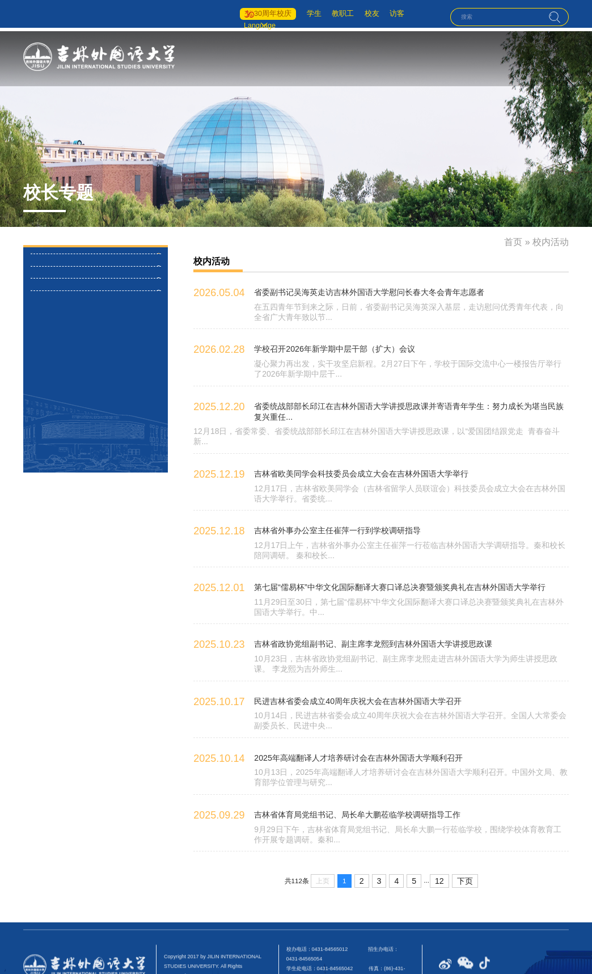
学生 (298, 12)
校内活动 (53, 261)
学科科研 (444, 57)
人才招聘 (552, 57)
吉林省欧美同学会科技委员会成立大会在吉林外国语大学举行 (346, 448)
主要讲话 (53, 333)
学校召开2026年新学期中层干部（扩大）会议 (322, 339)
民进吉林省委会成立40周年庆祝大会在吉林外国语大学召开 (343, 666)
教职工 (328, 12)
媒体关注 (53, 368)
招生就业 (517, 57)
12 (439, 841)
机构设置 (372, 57)
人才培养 (408, 57)
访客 (386, 12)
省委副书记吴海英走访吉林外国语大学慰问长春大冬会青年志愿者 (352, 284)
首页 (307, 57)
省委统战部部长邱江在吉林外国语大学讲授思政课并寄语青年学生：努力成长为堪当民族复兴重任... (403, 393)
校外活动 (53, 297)
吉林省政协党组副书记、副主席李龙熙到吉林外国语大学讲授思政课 (356, 611)
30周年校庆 (252, 12)
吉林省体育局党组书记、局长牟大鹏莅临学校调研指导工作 (342, 775)
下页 (463, 841)
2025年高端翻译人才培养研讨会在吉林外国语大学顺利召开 (343, 720)
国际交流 (480, 57)
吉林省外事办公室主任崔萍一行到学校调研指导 (325, 503)
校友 (359, 12)
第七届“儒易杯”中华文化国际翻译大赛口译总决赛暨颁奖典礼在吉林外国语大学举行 (379, 557)
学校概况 (336, 57)
